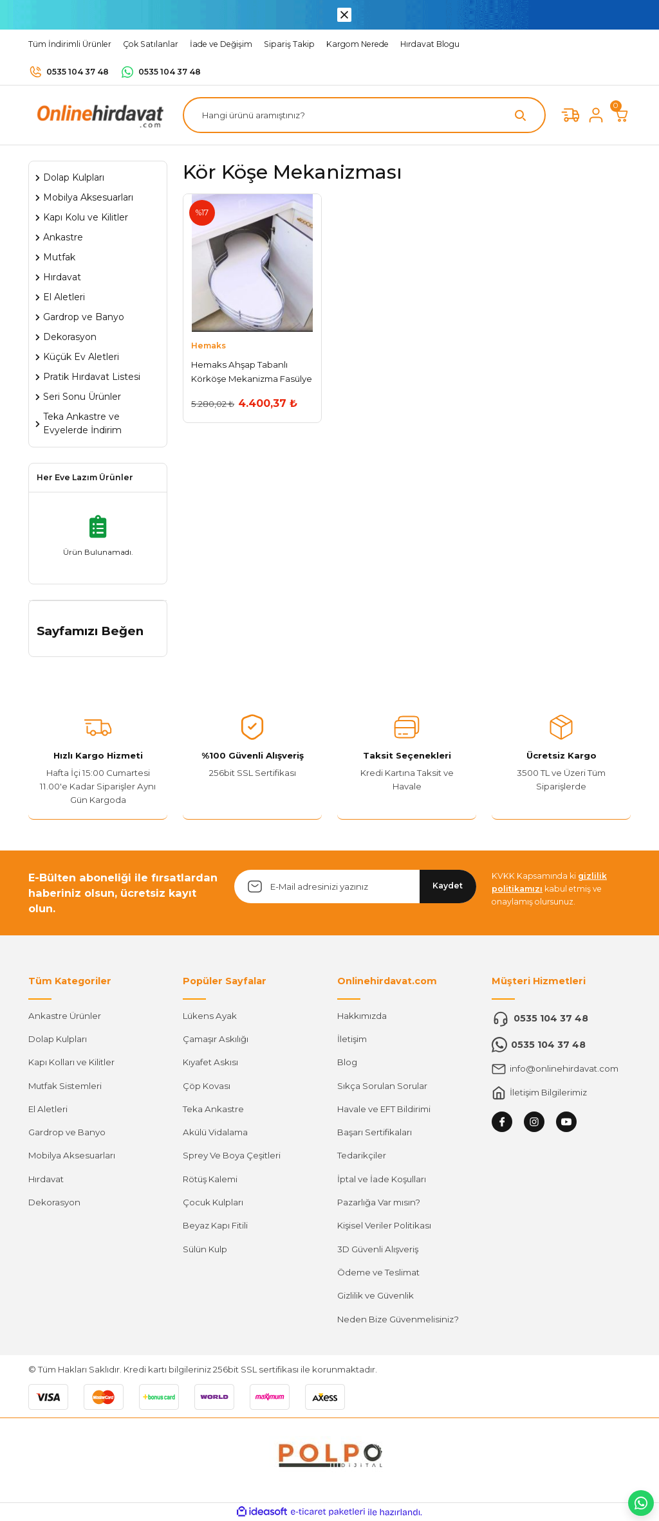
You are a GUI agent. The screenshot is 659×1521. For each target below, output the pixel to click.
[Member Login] (596, 115)
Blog (347, 1062)
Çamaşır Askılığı (215, 1039)
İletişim (352, 1039)
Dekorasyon (54, 1202)
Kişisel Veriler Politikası (384, 1225)
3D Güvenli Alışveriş (377, 1249)
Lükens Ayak (210, 1016)
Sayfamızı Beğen (90, 631)
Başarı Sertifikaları (374, 1132)
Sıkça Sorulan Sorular (382, 1086)
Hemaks (208, 345)
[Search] (364, 115)
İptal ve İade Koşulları (381, 1179)
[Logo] (97, 114)
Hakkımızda (362, 1016)
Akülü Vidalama (215, 1132)
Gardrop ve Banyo (67, 1132)
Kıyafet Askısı (210, 1062)
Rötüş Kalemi (210, 1179)
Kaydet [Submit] (447, 885)
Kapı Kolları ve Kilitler (71, 1062)
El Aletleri (48, 1109)
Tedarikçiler (361, 1155)
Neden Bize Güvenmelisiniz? (398, 1319)
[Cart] (622, 115)
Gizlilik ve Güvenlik (375, 1295)
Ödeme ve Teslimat (378, 1272)
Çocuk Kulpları (213, 1202)
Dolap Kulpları (57, 1039)
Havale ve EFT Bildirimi (384, 1109)
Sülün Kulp (205, 1249)
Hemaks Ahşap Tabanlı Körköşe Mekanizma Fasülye (251, 371)
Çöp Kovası (206, 1086)
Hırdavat (46, 1179)
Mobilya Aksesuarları (71, 1155)
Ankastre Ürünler (64, 1016)
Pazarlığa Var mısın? (378, 1202)
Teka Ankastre (213, 1109)
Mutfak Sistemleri (65, 1086)
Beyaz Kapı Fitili (215, 1225)
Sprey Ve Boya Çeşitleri (232, 1155)
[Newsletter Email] (355, 886)
